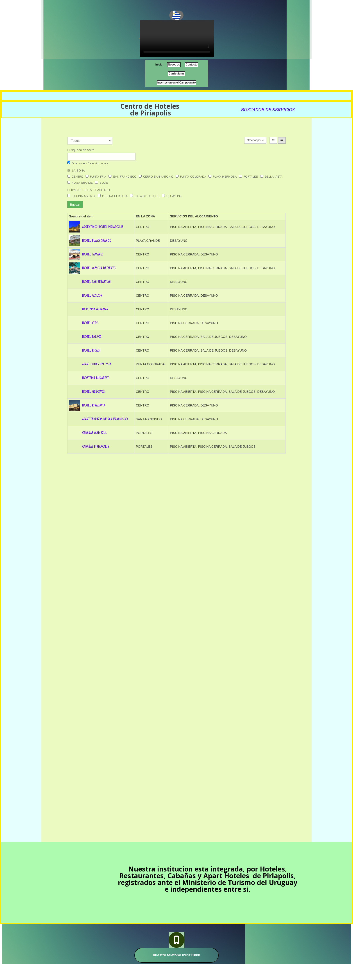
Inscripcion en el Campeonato (176, 82)
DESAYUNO (172, 196)
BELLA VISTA (271, 176)
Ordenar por (255, 140)
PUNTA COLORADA (191, 176)
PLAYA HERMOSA (222, 176)
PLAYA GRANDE (80, 182)
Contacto (191, 64)
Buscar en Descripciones (87, 163)
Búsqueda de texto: (81, 150)
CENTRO (75, 176)
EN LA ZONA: (76, 170)
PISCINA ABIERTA (81, 196)
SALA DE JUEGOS (145, 196)
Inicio (158, 64)
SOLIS (101, 182)
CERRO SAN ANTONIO (156, 176)
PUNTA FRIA (96, 176)
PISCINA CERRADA (113, 196)
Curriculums (177, 73)
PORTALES (248, 176)
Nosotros (174, 64)
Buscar (75, 204)
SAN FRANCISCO (122, 176)
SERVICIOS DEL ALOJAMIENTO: (89, 190)
